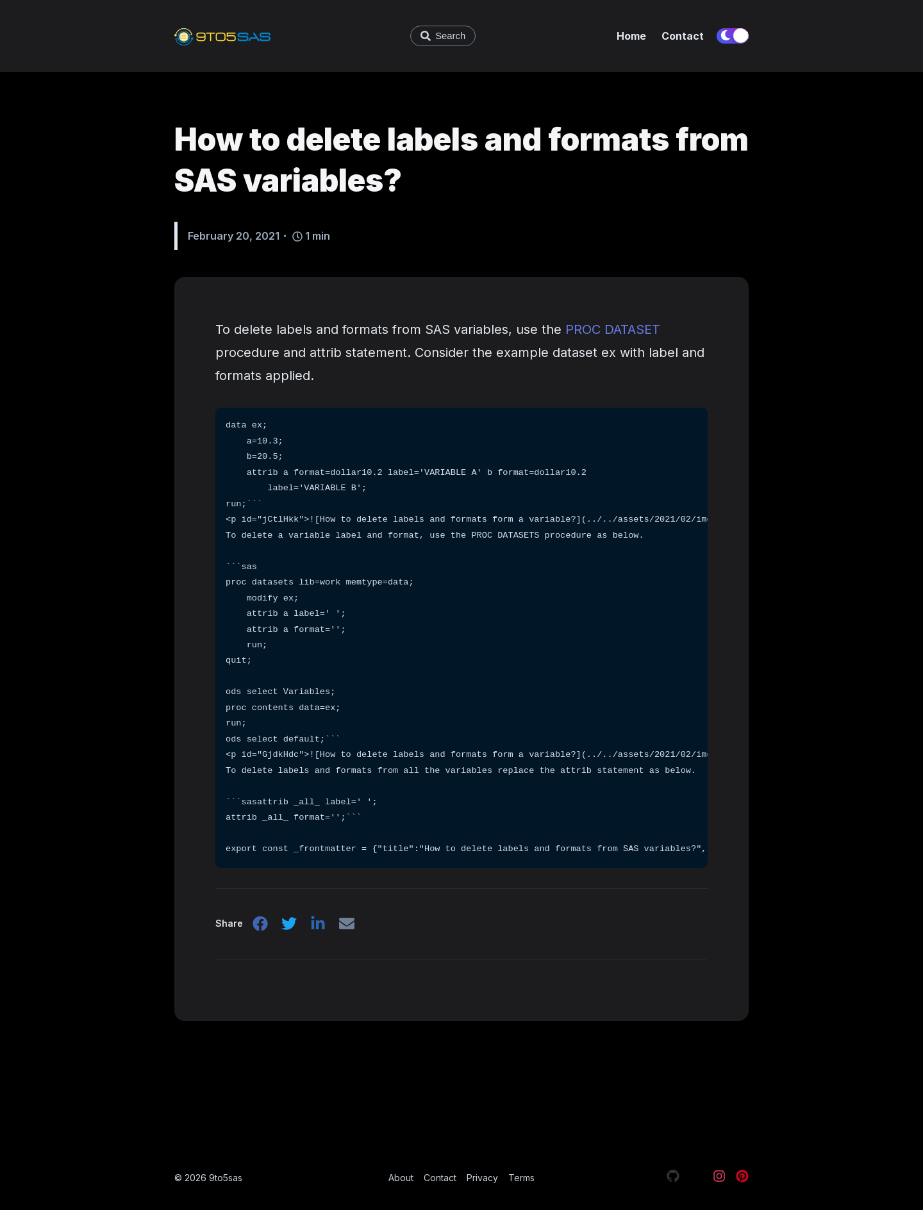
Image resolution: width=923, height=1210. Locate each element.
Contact (682, 35)
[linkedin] (319, 927)
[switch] (733, 36)
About (400, 1177)
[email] (348, 927)
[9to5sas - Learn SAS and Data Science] (260, 36)
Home (631, 35)
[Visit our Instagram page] (719, 1177)
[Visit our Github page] (673, 1177)
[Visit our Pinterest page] (742, 1177)
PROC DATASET (612, 329)
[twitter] (289, 927)
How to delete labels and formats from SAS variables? (461, 159)
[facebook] (260, 927)
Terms (521, 1177)
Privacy (482, 1177)
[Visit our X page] (696, 1177)
